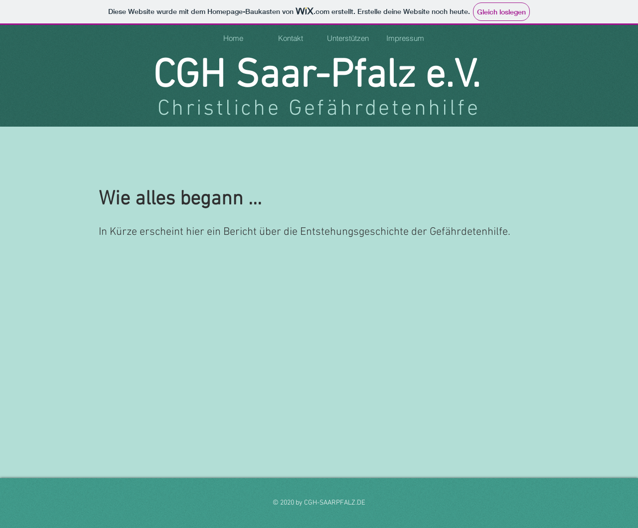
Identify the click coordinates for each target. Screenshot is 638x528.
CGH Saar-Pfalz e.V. (316, 77)
